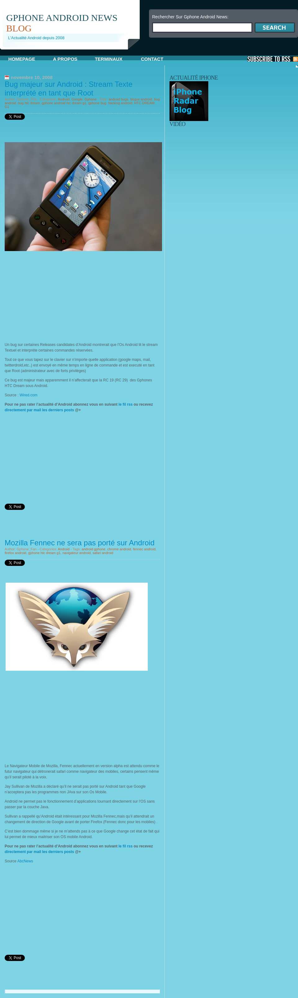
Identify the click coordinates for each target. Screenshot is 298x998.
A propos (65, 59)
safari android (103, 553)
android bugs (119, 99)
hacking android (120, 103)
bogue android (141, 99)
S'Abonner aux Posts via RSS (272, 59)
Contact (152, 59)
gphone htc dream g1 (44, 553)
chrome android (119, 549)
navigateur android (76, 553)
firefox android (15, 553)
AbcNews (25, 861)
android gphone (93, 549)
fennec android (144, 549)
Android (64, 99)
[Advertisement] (57, 294)
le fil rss (125, 404)
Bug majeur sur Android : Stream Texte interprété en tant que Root (69, 88)
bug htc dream (29, 103)
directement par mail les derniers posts (39, 410)
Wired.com (28, 395)
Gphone (90, 99)
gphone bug (97, 103)
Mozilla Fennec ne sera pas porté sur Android (80, 543)
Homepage (21, 59)
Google (76, 99)
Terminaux (108, 59)
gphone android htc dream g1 (64, 103)
